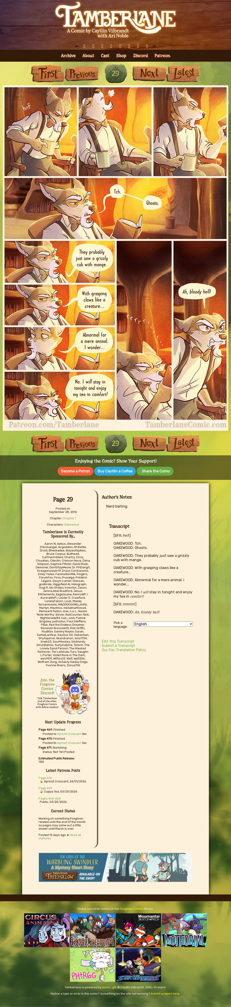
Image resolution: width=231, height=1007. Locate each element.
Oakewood (71, 523)
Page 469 (45, 787)
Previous (82, 73)
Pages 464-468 (50, 797)
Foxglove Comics (131, 908)
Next (149, 73)
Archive (68, 55)
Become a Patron (75, 471)
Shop (121, 55)
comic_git (109, 986)
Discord (140, 55)
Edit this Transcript (118, 640)
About (88, 55)
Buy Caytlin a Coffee (115, 471)
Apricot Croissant (69, 733)
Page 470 (45, 777)
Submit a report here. (165, 992)
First (48, 73)
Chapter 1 (69, 517)
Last (183, 73)
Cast (105, 55)
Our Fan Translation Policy (124, 649)
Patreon (162, 55)
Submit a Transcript (118, 645)
